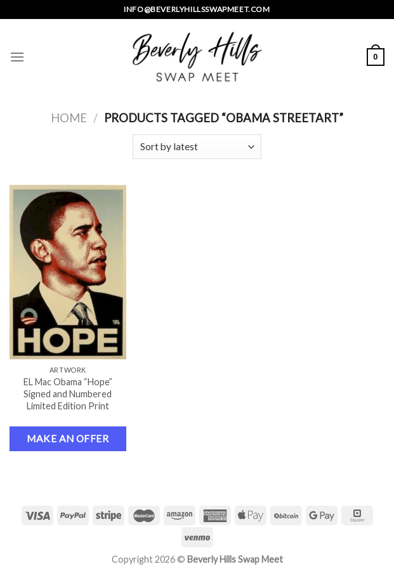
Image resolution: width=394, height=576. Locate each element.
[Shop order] (197, 146)
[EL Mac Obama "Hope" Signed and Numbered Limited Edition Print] (68, 271)
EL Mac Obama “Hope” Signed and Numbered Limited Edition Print (67, 393)
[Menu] (17, 56)
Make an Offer (67, 438)
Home (69, 118)
